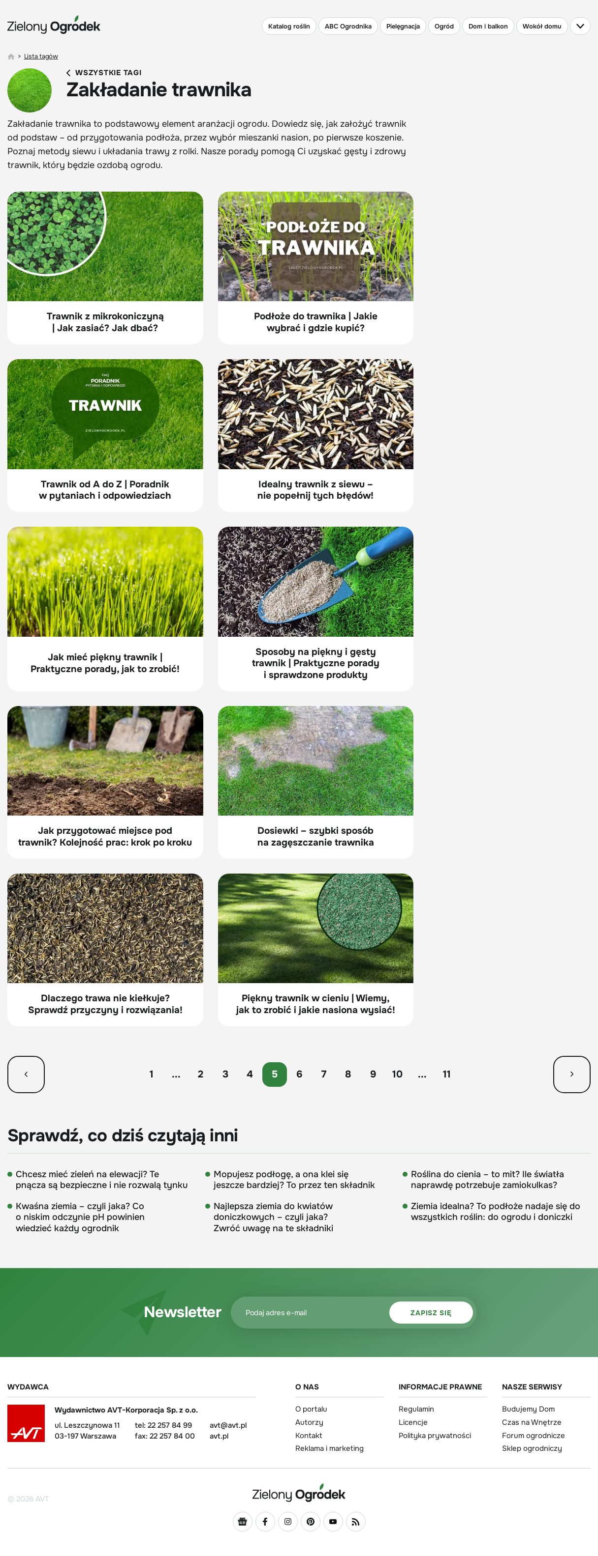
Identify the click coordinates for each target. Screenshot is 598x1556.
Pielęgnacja (403, 26)
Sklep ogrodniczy (532, 1448)
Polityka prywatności (435, 1436)
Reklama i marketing (329, 1448)
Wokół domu (542, 26)
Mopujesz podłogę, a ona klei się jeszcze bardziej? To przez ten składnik (294, 1180)
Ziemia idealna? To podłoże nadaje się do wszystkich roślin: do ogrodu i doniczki (495, 1212)
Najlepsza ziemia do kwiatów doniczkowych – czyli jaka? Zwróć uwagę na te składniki (273, 1217)
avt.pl (219, 1436)
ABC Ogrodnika (348, 26)
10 (397, 1074)
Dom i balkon (488, 26)
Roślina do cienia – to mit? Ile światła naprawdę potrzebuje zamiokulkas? (487, 1180)
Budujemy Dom (528, 1409)
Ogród (444, 26)
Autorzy (309, 1422)
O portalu (311, 1409)
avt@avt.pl (228, 1425)
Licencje (413, 1422)
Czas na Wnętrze (532, 1422)
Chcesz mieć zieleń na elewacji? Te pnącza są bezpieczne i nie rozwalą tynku (102, 1180)
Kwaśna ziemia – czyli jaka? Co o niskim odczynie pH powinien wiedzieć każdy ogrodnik (80, 1217)
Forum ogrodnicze (533, 1436)
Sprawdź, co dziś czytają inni (122, 1136)
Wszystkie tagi (104, 73)
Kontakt (308, 1436)
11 (447, 1074)
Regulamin (416, 1409)
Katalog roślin (289, 26)
